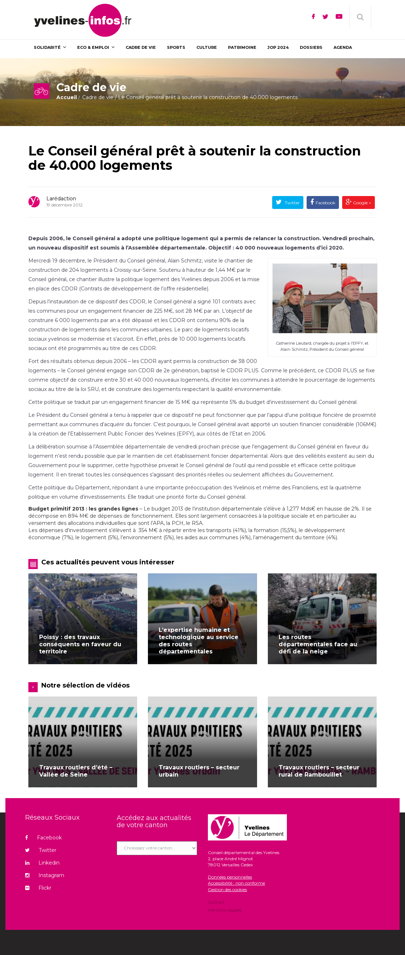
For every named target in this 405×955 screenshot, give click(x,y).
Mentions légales (225, 909)
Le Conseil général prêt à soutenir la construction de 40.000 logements (194, 158)
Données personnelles (230, 877)
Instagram (44, 875)
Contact (216, 902)
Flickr (38, 888)
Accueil (66, 97)
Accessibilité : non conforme (236, 883)
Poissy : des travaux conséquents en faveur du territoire (80, 644)
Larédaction (61, 198)
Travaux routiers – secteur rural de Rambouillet (319, 771)
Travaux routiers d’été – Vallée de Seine (75, 771)
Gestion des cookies (227, 889)
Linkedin (42, 863)
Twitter (292, 202)
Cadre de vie (97, 97)
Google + (361, 202)
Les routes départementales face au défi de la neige (318, 644)
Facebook (325, 202)
